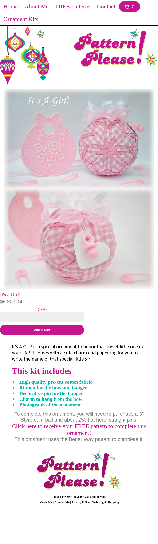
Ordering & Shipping (105, 502)
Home (10, 6)
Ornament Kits (20, 19)
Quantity (42, 309)
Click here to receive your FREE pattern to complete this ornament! (79, 429)
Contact (106, 6)
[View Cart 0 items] (129, 6)
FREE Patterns (72, 6)
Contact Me (62, 502)
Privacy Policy (81, 502)
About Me (36, 6)
